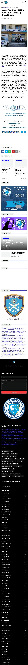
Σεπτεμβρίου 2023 (14, 575)
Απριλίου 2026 (14, 493)
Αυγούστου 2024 (14, 546)
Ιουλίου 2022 (14, 612)
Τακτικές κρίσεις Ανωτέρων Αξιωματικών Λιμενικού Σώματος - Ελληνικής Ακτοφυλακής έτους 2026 (13, 354)
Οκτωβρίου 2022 (14, 604)
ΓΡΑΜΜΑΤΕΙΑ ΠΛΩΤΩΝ (9, 456)
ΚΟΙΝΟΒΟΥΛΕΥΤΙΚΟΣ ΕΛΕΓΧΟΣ (11, 474)
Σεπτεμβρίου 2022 (14, 607)
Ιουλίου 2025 (14, 517)
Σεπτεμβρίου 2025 (14, 512)
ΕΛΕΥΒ (12, 461)
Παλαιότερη (23, 178)
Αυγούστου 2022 (14, 609)
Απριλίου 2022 (14, 620)
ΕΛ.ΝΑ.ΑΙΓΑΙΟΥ (19, 459)
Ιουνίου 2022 (14, 615)
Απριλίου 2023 (14, 588)
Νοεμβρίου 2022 (14, 601)
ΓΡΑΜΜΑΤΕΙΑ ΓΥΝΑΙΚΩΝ (9, 453)
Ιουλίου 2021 (14, 644)
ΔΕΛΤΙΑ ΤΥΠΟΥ (7, 459)
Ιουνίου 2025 (14, 520)
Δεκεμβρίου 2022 (14, 599)
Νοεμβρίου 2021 (14, 633)
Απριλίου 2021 (14, 652)
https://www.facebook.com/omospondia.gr (14, 127)
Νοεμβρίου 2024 (14, 538)
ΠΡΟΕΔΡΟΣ (6, 476)
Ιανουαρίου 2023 (14, 596)
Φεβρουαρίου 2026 (14, 498)
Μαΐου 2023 (14, 586)
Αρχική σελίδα (5, 7)
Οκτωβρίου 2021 (14, 636)
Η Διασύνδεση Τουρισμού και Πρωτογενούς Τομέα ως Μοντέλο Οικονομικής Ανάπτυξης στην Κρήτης (14, 440)
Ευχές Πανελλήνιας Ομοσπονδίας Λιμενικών (6, 169)
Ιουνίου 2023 (14, 583)
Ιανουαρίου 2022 (14, 628)
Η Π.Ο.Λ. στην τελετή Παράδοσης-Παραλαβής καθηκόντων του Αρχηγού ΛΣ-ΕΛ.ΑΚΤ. (20, 170)
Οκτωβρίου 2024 (14, 541)
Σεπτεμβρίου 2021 (14, 638)
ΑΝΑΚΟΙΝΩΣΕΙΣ (14, 7)
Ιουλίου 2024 (14, 549)
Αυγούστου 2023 (14, 578)
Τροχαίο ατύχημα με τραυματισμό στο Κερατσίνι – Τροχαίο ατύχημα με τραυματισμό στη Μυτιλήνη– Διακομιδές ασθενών (13, 350)
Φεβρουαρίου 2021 (14, 657)
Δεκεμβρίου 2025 (14, 504)
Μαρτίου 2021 (14, 654)
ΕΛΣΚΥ (5, 464)
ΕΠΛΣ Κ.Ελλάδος (8, 469)
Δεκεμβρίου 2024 (14, 535)
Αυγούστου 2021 (14, 641)
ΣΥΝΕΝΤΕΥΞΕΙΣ (18, 476)
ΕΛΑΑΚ (5, 461)
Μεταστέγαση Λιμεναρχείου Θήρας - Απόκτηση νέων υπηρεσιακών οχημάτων (18, 253)
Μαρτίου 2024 (14, 559)
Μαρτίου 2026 (14, 496)
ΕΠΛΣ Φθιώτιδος (7, 471)
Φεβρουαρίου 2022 (14, 625)
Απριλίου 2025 (14, 525)
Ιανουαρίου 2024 (14, 564)
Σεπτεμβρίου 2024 (14, 543)
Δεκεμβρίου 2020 (14, 662)
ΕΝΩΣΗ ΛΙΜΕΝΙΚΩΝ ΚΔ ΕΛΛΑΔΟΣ (11, 466)
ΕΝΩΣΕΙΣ (14, 464)
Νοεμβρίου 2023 (14, 570)
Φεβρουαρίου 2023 (14, 593)
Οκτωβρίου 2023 (14, 572)
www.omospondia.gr (14, 123)
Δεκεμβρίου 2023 (14, 567)
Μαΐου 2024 (14, 554)
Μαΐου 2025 (14, 522)
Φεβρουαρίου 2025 (14, 530)
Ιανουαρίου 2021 (14, 659)
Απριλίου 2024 (14, 557)
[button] (2, 2)
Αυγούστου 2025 (14, 514)
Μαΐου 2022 (14, 617)
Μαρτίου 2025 (14, 527)
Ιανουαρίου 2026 (14, 501)
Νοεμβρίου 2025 (14, 506)
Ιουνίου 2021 (14, 646)
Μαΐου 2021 (14, 649)
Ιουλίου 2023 (14, 580)
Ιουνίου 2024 (14, 551)
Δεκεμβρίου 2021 (14, 630)
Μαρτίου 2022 (14, 622)
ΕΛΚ (19, 461)
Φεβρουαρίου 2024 (14, 562)
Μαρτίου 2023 (14, 591)
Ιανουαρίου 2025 (14, 533)
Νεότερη (4, 178)
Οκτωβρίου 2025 (14, 509)
